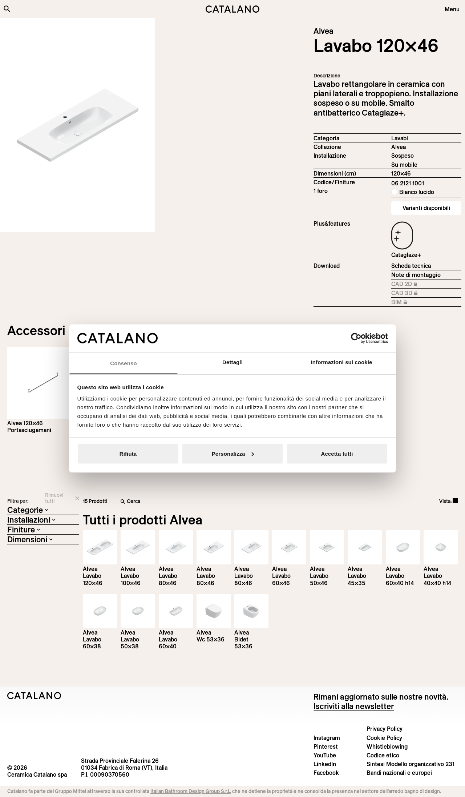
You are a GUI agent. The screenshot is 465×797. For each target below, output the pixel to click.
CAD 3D (415, 293)
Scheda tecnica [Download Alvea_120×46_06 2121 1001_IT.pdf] (411, 265)
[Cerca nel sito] (7, 8)
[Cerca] (216, 501)
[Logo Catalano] (34, 695)
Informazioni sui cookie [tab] (341, 362)
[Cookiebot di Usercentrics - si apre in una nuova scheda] (356, 338)
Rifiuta (128, 453)
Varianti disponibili (426, 208)
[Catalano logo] (232, 9)
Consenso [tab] (123, 363)
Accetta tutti (337, 453)
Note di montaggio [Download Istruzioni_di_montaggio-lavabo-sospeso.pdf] (416, 274)
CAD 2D (415, 284)
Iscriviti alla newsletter (354, 706)
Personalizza (233, 453)
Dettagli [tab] (232, 362)
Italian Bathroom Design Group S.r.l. (190, 791)
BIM (415, 302)
